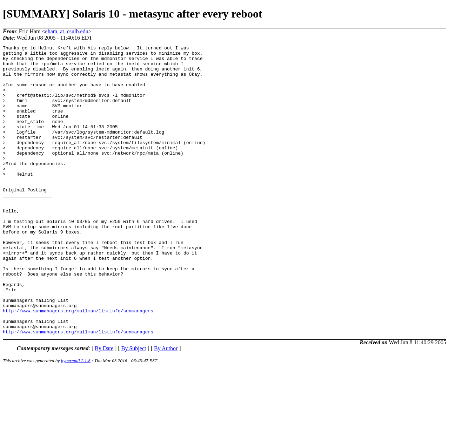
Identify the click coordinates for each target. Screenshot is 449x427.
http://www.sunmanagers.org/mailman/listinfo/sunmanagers (78, 364)
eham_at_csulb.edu (66, 31)
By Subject (133, 406)
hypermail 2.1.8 (76, 418)
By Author (165, 406)
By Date (104, 406)
